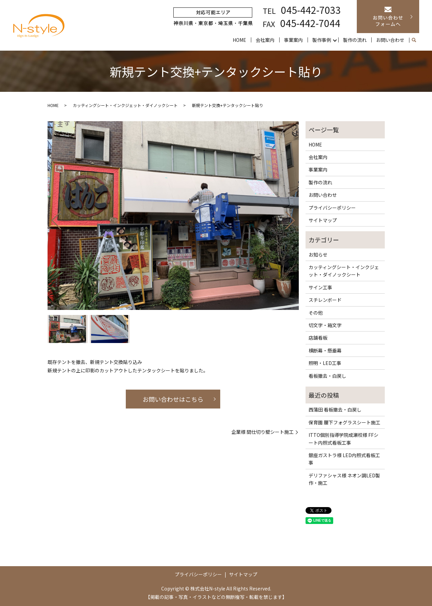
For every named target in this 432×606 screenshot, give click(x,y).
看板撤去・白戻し (327, 375)
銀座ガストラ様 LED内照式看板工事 (344, 459)
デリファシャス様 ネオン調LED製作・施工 (344, 479)
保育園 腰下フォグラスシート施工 (344, 422)
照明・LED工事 (325, 363)
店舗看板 (318, 337)
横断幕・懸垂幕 (325, 350)
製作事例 (321, 39)
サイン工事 (320, 287)
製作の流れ (355, 39)
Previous (51, 217)
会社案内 (265, 39)
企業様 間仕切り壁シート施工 (262, 432)
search (414, 40)
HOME (239, 39)
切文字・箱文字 (325, 325)
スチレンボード (325, 299)
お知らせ (318, 254)
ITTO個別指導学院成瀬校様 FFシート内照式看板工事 (343, 438)
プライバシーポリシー (332, 207)
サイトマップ (323, 220)
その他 (316, 312)
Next (296, 217)
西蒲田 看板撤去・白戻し (335, 409)
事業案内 (293, 39)
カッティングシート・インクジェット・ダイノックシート (125, 105)
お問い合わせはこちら (173, 399)
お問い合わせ (390, 39)
